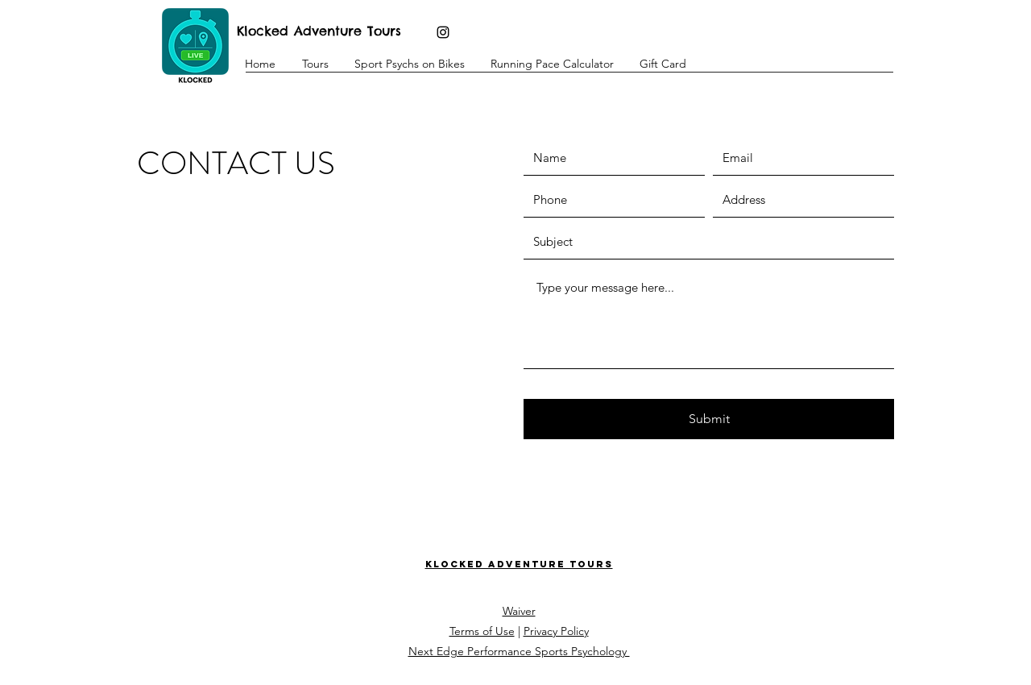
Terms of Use (482, 631)
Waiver (519, 611)
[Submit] (709, 419)
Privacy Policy (556, 631)
